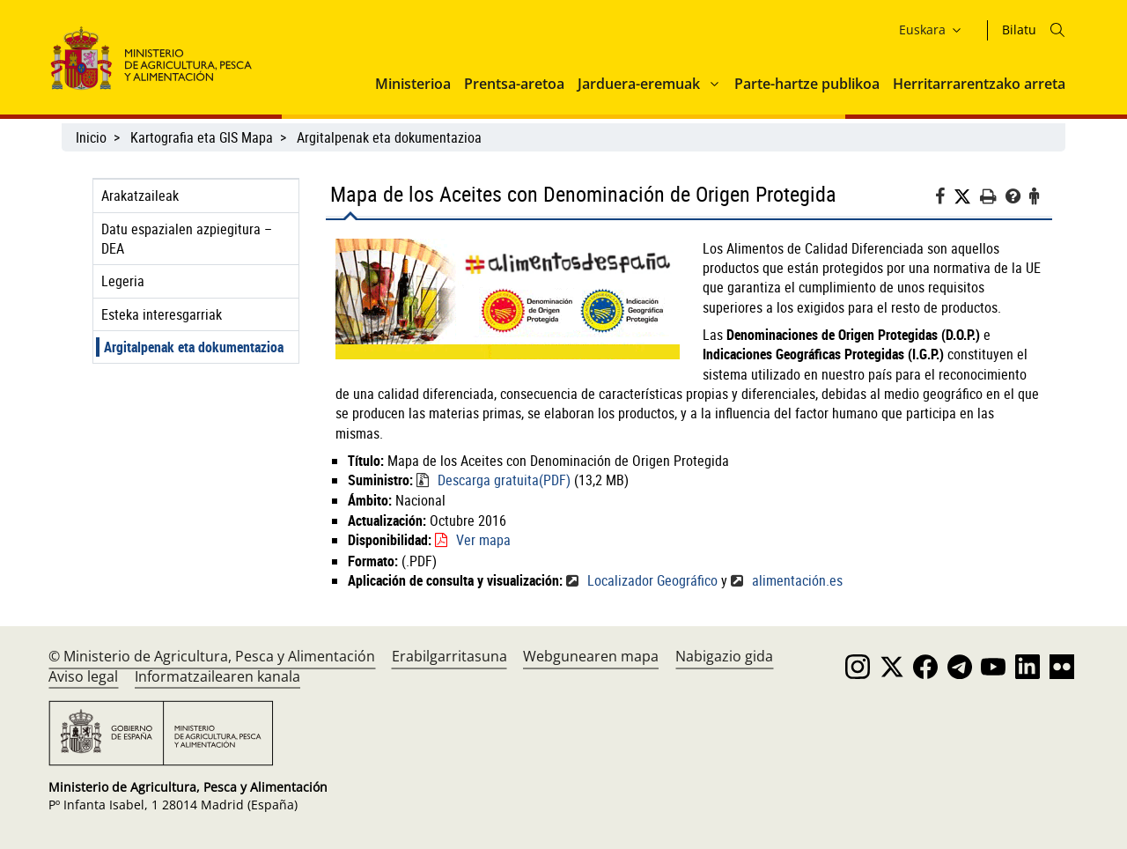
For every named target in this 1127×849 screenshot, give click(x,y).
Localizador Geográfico (652, 580)
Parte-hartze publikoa (807, 83)
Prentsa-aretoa (514, 83)
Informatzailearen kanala (217, 676)
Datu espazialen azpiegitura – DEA (186, 238)
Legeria (122, 281)
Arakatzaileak (140, 195)
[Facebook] (944, 198)
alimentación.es (797, 580)
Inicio (91, 137)
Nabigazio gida (724, 656)
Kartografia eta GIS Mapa (201, 137)
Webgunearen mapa (591, 656)
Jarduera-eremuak (639, 83)
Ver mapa (483, 540)
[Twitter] (967, 197)
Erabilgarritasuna (449, 656)
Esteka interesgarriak (161, 314)
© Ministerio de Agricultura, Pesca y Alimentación (211, 656)
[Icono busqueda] (1057, 30)
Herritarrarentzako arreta (979, 83)
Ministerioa (413, 83)
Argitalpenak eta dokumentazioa (389, 137)
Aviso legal (83, 676)
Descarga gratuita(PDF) (504, 480)
